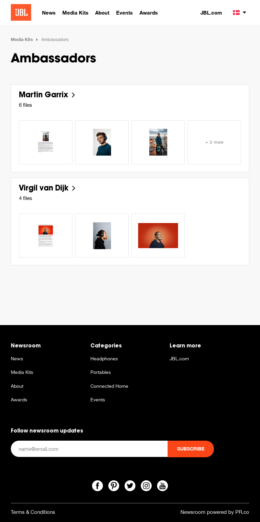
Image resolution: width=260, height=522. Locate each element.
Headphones (104, 358)
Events (97, 399)
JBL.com (211, 12)
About (17, 386)
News (17, 358)
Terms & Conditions (33, 512)
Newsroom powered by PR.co (214, 512)
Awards (19, 399)
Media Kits (22, 39)
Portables (100, 372)
